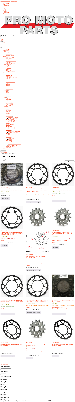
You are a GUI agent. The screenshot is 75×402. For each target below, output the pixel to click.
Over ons (5, 11)
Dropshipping (6, 5)
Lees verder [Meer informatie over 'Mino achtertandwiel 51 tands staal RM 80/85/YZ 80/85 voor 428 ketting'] (55, 356)
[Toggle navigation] (1, 47)
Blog (4, 4)
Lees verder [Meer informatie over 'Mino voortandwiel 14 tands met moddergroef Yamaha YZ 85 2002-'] (29, 358)
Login (2, 152)
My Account (3, 151)
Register (5, 152)
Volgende (6, 364)
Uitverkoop (5, 6)
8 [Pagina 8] (3, 364)
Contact (4, 13)
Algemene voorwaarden (8, 8)
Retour (4, 10)
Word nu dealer (6, 3)
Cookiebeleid (6, 12)
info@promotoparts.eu (12, 1)
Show (2, 159)
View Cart (3, 42)
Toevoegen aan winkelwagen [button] (33, 202)
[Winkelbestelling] (69, 161)
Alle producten (6, 153)
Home (2, 153)
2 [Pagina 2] (1, 364)
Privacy (4, 9)
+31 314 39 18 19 (4, 1)
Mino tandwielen (4, 187)
